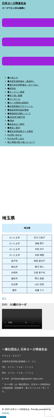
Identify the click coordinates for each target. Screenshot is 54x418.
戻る (4, 298)
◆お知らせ (12, 77)
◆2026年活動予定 (16, 117)
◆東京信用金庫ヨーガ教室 (20, 131)
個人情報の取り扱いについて (21, 142)
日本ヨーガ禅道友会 (14, 3)
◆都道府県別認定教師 (18, 110)
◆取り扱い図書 (14, 95)
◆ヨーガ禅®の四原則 (17, 103)
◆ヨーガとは (13, 99)
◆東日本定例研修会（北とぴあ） (23, 85)
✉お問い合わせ (14, 135)
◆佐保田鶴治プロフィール (20, 106)
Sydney (5, 413)
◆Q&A (10, 120)
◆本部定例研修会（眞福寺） (21, 81)
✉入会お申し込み (15, 138)
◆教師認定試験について (19, 113)
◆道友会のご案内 (15, 124)
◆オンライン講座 (15, 92)
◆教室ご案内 (13, 128)
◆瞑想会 (11, 88)
